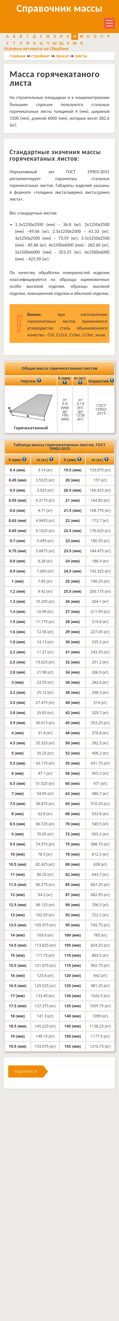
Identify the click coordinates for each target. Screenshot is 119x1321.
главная (18, 55)
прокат (62, 55)
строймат (40, 55)
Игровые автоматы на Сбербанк (36, 48)
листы (81, 55)
